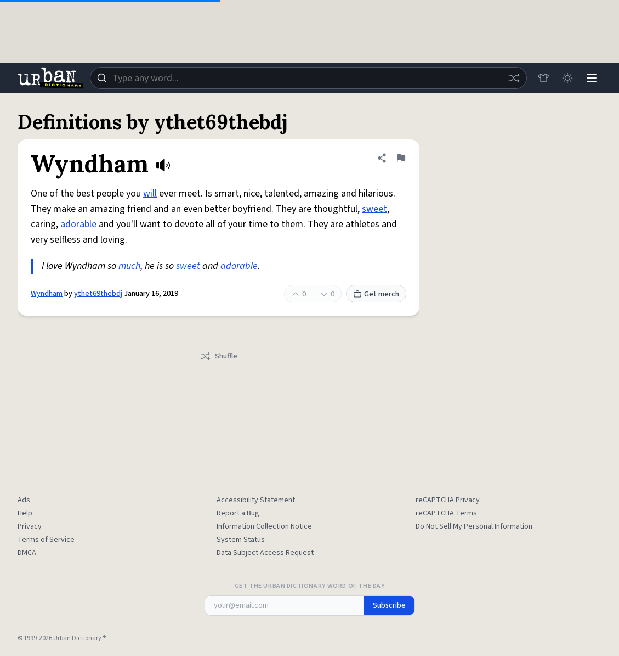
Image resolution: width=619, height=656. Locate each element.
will (150, 193)
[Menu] (591, 78)
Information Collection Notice (264, 526)
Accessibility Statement (256, 500)
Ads (24, 500)
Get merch (376, 294)
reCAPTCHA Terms (446, 513)
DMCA (27, 552)
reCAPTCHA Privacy (448, 500)
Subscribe (389, 605)
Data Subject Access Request (265, 552)
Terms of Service (46, 539)
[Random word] (513, 78)
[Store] (543, 78)
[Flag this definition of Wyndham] (401, 158)
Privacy (30, 526)
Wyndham (47, 293)
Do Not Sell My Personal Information (474, 526)
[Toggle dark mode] (567, 78)
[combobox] (308, 78)
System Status (241, 539)
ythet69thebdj (98, 293)
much (129, 266)
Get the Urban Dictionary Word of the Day (310, 586)
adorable (78, 224)
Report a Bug (238, 513)
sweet (374, 209)
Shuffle (218, 356)
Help (25, 513)
